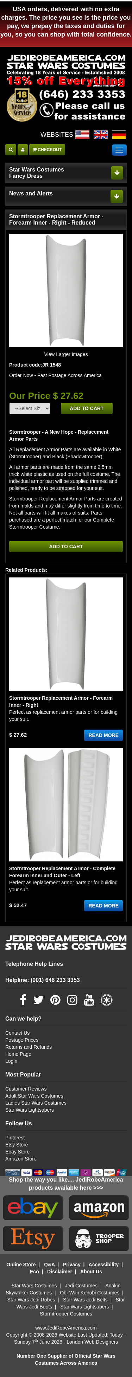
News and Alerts (31, 193)
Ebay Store (17, 1152)
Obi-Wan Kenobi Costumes (89, 1292)
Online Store (21, 1264)
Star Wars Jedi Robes (31, 1299)
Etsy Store (16, 1145)
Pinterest (15, 1137)
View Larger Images (66, 354)
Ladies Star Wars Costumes (36, 1103)
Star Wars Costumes (34, 1285)
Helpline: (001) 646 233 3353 (42, 980)
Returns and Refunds (28, 1047)
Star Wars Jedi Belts (85, 1299)
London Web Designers (92, 1342)
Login (11, 1061)
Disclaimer (59, 1271)
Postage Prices (21, 1040)
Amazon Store (21, 1159)
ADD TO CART (86, 408)
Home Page (18, 1054)
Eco (34, 1271)
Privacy (72, 1264)
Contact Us (17, 1033)
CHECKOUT (47, 149)
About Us (91, 1271)
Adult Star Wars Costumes (34, 1096)
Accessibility (104, 1264)
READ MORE (103, 735)
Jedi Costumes (81, 1285)
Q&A (49, 1264)
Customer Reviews (25, 1089)
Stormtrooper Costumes (66, 1314)
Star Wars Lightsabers (29, 1110)
